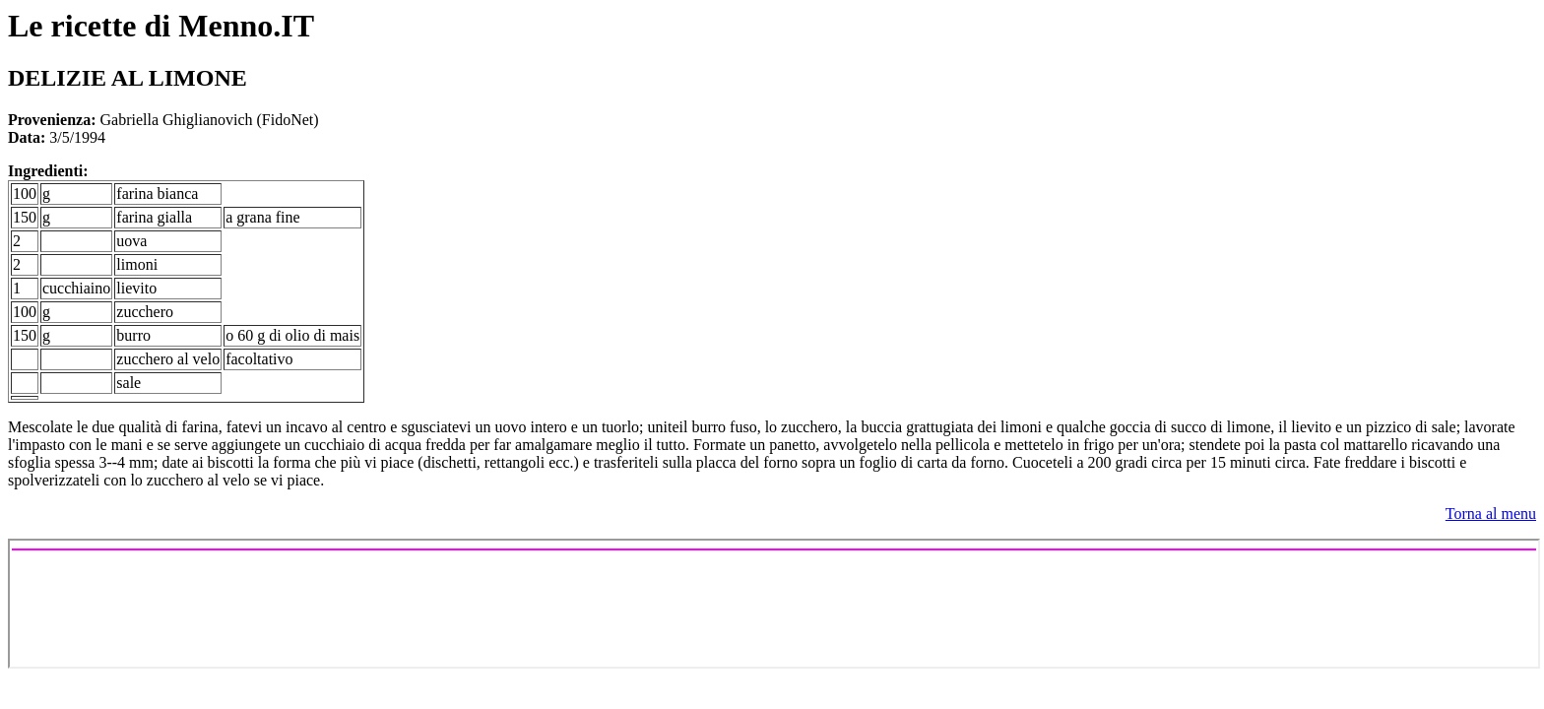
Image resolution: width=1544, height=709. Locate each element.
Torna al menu (1491, 513)
